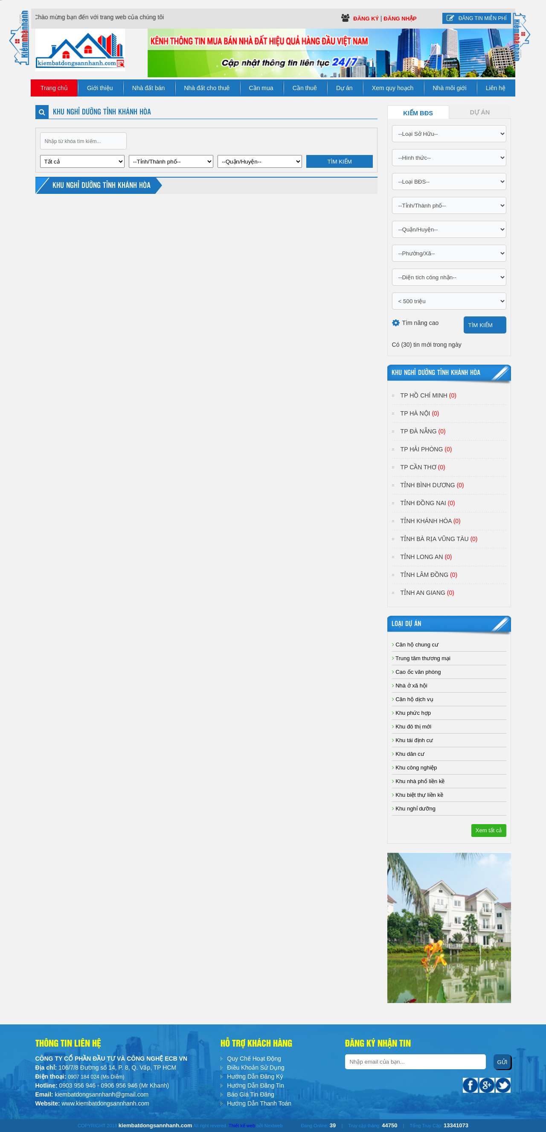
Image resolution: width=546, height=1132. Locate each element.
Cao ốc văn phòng (416, 672)
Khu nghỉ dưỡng (414, 808)
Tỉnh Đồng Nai (428, 503)
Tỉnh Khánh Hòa (431, 521)
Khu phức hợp (411, 713)
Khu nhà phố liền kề (418, 781)
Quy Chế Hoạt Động (254, 1058)
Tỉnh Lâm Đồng (429, 574)
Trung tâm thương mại (421, 658)
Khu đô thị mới (412, 726)
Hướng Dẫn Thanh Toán (259, 1103)
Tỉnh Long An (426, 556)
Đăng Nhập (399, 18)
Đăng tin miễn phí (477, 18)
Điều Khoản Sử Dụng (255, 1067)
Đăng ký (366, 18)
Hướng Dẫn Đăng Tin (255, 1085)
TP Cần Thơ (423, 467)
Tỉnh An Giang (427, 592)
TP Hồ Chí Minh (428, 395)
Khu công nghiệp (414, 767)
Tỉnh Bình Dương (432, 485)
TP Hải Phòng (426, 449)
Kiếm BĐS (418, 113)
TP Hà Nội (420, 413)
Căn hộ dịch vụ (412, 699)
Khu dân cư (408, 754)
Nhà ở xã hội (409, 685)
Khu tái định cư (412, 740)
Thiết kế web (242, 1125)
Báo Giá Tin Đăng (250, 1094)
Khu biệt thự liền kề (417, 795)
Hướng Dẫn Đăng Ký (255, 1076)
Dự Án (480, 112)
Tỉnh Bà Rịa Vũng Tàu (439, 538)
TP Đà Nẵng (423, 431)
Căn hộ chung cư (415, 644)
